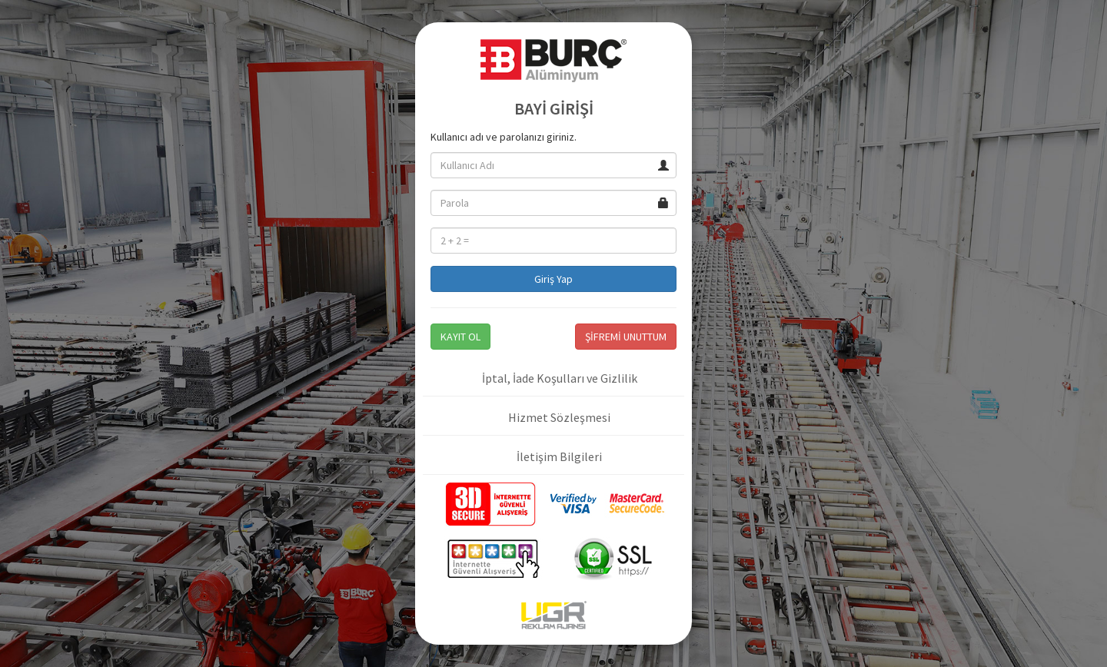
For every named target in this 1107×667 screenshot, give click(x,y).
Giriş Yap (553, 279)
